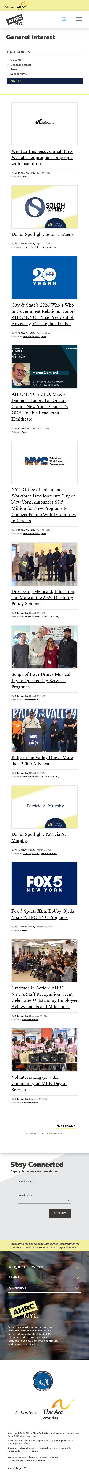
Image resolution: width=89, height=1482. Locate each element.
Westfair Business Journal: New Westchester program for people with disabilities (42, 157)
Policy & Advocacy (50, 617)
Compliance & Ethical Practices (27, 1461)
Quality (54, 1457)
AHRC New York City (14, 19)
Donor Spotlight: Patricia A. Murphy (38, 837)
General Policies (38, 1457)
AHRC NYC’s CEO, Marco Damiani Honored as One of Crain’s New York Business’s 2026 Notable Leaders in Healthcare (39, 406)
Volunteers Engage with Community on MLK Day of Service (39, 1083)
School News (18, 74)
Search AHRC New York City (63, 19)
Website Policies (17, 1457)
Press (13, 69)
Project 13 (21, 1468)
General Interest (20, 64)
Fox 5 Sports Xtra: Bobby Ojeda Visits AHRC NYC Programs (42, 914)
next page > (66, 1126)
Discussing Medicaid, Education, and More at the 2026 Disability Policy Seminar (43, 597)
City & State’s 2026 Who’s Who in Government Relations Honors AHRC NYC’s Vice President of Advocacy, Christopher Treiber (43, 314)
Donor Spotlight (31, 247)
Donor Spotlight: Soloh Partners (42, 234)
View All (15, 60)
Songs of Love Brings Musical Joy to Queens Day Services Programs (40, 680)
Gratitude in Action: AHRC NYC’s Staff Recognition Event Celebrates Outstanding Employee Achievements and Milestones (44, 997)
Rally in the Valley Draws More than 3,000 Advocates (42, 760)
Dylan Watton (22, 613)
